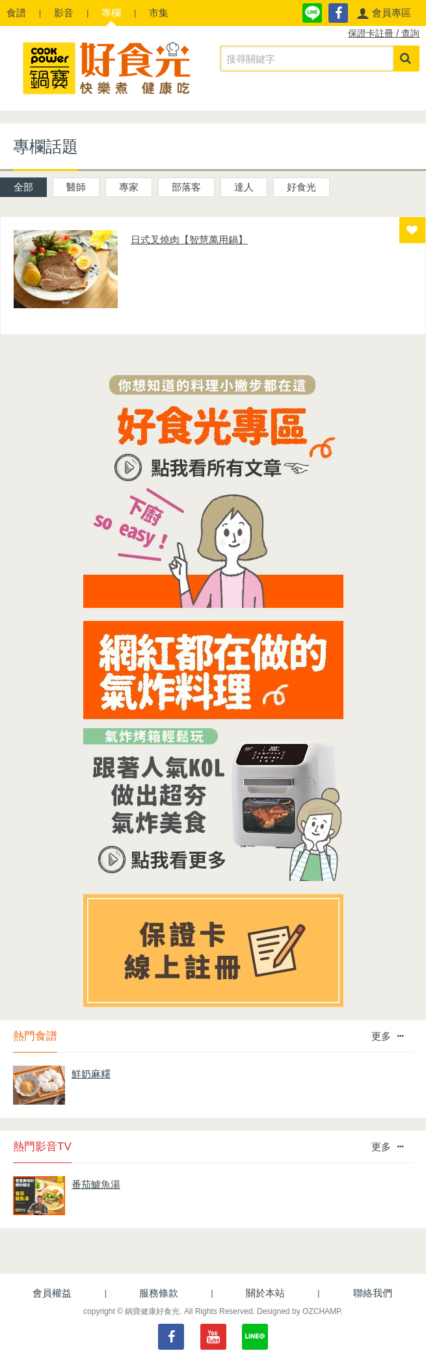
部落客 (186, 186)
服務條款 (158, 1292)
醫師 (76, 186)
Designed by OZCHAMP (299, 1311)
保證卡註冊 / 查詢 (383, 33)
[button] (383, 13)
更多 (387, 1036)
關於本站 (265, 1292)
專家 (129, 186)
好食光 (301, 186)
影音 (63, 12)
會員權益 (52, 1292)
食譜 (16, 12)
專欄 (111, 12)
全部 (23, 186)
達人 (244, 186)
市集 (158, 12)
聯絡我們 (372, 1292)
